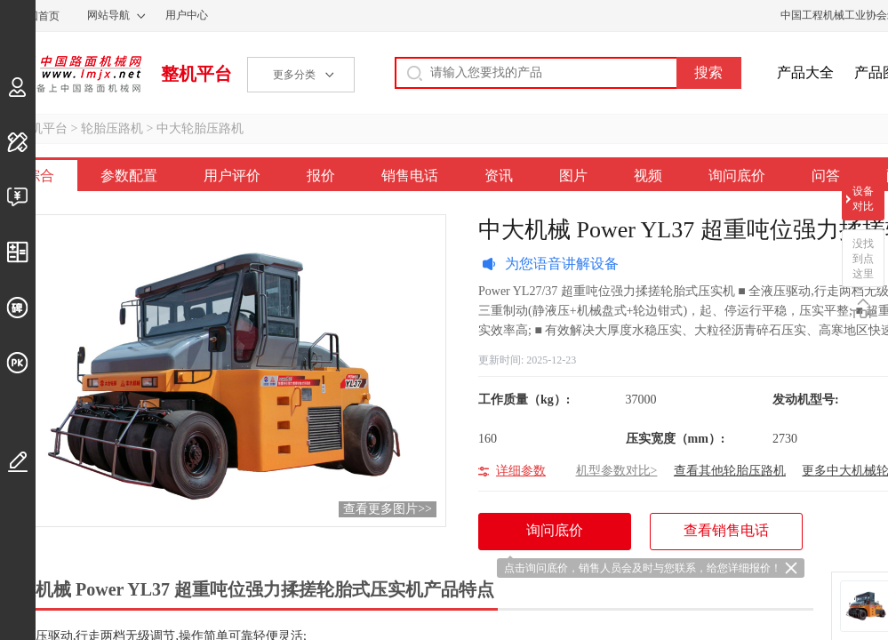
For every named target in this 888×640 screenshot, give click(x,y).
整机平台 (196, 74)
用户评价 (232, 175)
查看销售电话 (726, 530)
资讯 (498, 175)
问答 (826, 175)
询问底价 (736, 175)
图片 (573, 175)
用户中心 (186, 15)
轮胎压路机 (112, 128)
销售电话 (409, 175)
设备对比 (863, 198)
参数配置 (128, 175)
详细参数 (521, 470)
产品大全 (805, 72)
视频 (648, 175)
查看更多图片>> (387, 509)
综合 (40, 175)
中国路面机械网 (70, 73)
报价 (321, 175)
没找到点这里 (863, 258)
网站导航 (108, 15)
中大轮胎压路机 (200, 128)
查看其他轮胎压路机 (730, 470)
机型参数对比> (617, 470)
